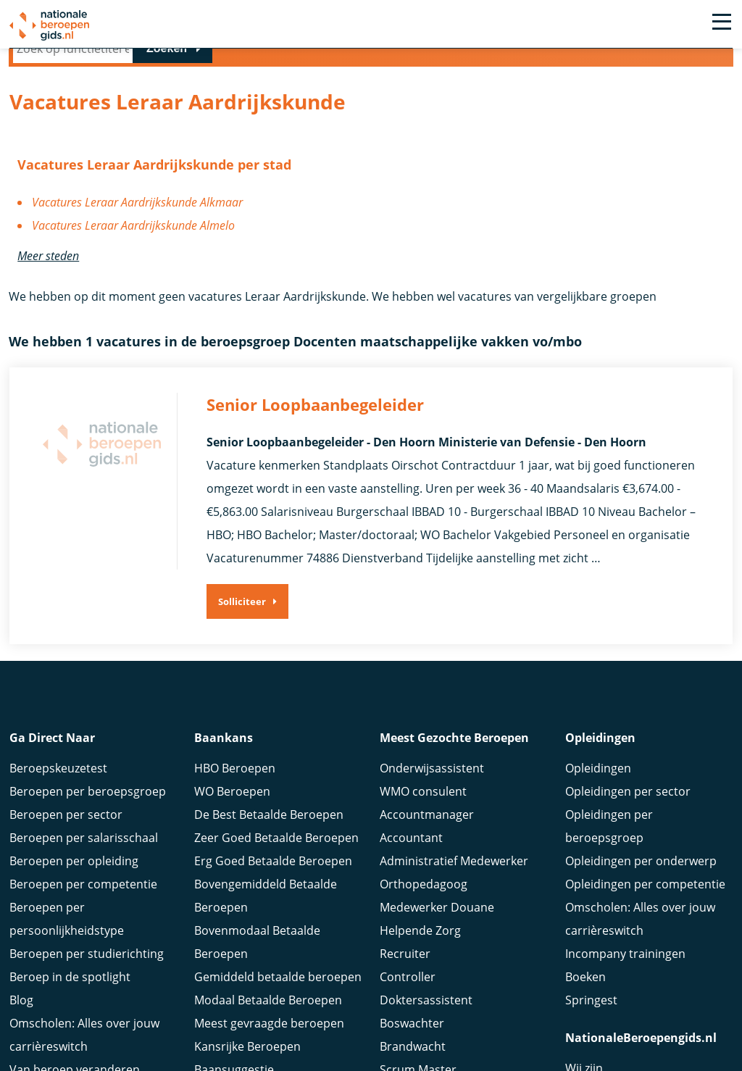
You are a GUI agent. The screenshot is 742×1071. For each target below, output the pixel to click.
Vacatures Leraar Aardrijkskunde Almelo (133, 225)
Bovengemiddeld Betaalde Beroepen (265, 910)
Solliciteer (242, 601)
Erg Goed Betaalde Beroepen (273, 876)
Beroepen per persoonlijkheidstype (66, 934)
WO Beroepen (232, 806)
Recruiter (405, 969)
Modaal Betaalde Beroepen (268, 1015)
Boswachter (412, 1038)
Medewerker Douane (437, 922)
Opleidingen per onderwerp (641, 876)
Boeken (585, 992)
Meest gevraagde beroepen (269, 1038)
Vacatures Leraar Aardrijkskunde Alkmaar (137, 202)
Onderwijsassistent (432, 783)
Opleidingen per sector (628, 806)
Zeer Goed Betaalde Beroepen (276, 853)
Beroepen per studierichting (86, 969)
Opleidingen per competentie (645, 899)
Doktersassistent (426, 1015)
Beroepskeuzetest (58, 783)
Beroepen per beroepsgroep (87, 806)
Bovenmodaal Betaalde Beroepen (257, 957)
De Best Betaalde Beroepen (268, 830)
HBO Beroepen (234, 783)
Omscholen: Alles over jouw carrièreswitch (640, 934)
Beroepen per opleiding (73, 876)
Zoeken (166, 48)
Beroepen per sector (65, 830)
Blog (21, 1015)
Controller (407, 992)
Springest (591, 1015)
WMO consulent (423, 806)
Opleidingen (598, 783)
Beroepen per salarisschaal (83, 853)
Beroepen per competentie (83, 899)
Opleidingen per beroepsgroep (609, 841)
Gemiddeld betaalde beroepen (278, 992)
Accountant (411, 853)
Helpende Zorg (420, 946)
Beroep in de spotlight (69, 992)
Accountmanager (427, 830)
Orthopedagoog (423, 899)
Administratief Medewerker (454, 876)
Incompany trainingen (625, 969)
